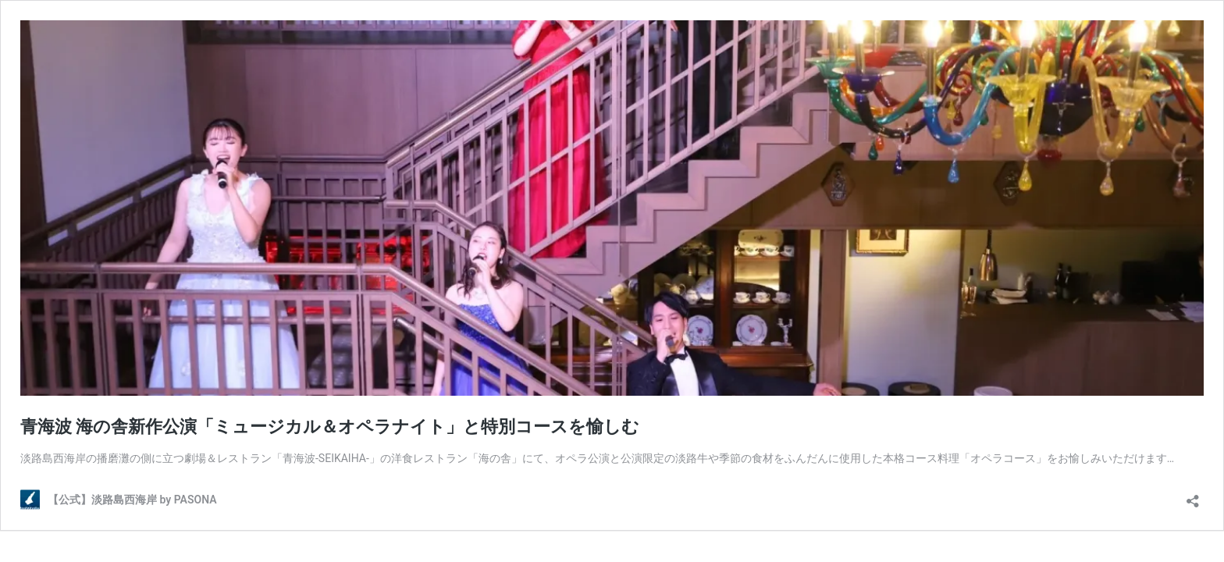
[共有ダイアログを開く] (1193, 496)
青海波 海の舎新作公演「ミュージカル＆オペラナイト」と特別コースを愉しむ (329, 426)
